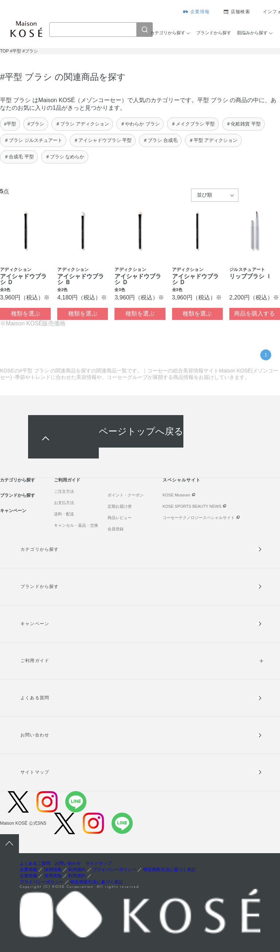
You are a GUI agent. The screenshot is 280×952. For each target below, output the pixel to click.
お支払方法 (64, 502)
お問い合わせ (34, 735)
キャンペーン (13, 510)
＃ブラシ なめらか (65, 156)
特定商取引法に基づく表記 (169, 869)
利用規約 (77, 869)
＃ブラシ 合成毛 (160, 140)
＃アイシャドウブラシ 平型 (103, 140)
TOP (4, 51)
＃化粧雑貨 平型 (243, 124)
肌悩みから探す (252, 32)
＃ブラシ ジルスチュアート (33, 140)
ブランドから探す (213, 32)
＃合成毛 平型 (19, 156)
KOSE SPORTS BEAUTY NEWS (192, 506)
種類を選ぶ (25, 313)
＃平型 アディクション (213, 140)
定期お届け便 (120, 506)
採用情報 (53, 869)
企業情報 (200, 11)
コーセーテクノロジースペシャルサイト (199, 517)
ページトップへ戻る (141, 431)
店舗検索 (240, 11)
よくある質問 (34, 697)
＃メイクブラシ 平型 (193, 124)
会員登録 (116, 529)
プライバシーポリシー (114, 869)
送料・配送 (64, 514)
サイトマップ (34, 772)
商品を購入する (254, 313)
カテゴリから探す (167, 32)
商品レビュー (120, 517)
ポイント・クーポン (126, 495)
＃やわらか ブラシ (140, 124)
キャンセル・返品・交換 (76, 525)
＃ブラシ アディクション (82, 124)
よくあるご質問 (35, 863)
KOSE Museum (176, 495)
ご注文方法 (64, 491)
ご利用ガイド (67, 480)
